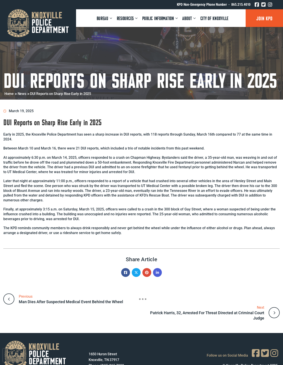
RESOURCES (127, 18)
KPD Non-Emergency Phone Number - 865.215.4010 (213, 4)
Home (9, 94)
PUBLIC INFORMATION (160, 18)
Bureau (104, 18)
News (22, 94)
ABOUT (189, 18)
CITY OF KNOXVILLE (214, 18)
